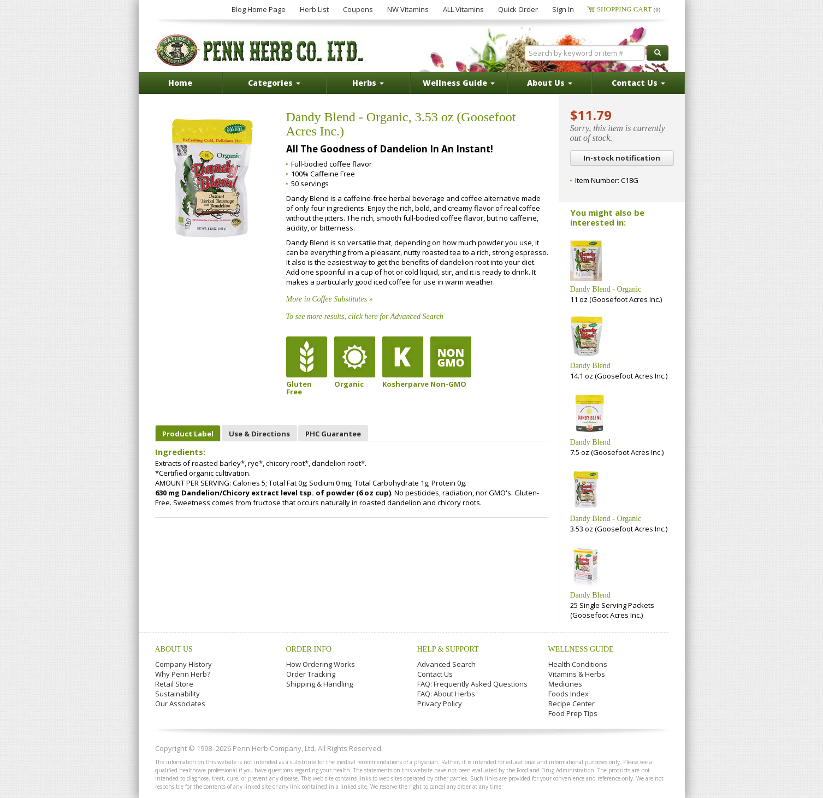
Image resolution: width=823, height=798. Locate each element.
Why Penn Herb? (182, 674)
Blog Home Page (259, 9)
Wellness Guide (581, 649)
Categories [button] (274, 83)
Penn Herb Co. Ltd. (260, 50)
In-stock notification (621, 158)
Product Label (188, 434)
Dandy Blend (590, 366)
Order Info (309, 649)
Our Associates (180, 703)
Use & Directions (259, 434)
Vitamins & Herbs (576, 674)
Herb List (314, 9)
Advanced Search (446, 664)
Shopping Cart (629, 9)
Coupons (358, 9)
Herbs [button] (368, 83)
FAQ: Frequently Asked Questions (472, 684)
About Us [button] (549, 83)
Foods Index (568, 694)
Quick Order (518, 9)
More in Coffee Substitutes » (329, 299)
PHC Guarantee (333, 434)
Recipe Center (571, 703)
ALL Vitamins (463, 9)
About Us (174, 649)
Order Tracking (310, 674)
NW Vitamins (408, 9)
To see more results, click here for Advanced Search (364, 316)
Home (180, 83)
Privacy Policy (439, 703)
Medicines (565, 684)
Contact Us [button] (638, 83)
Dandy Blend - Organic (606, 289)
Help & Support (448, 649)
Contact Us (435, 674)
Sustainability (177, 694)
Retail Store (174, 684)
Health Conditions (577, 664)
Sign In (563, 9)
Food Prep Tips (572, 713)
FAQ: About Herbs (446, 694)
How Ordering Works (320, 664)
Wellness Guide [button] (459, 83)
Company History (183, 664)
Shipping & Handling (319, 684)
